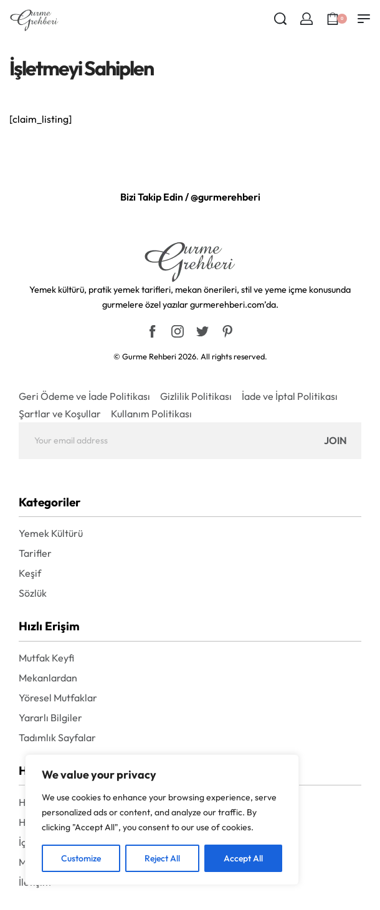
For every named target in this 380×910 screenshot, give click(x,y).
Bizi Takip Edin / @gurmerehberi (190, 197)
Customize (81, 858)
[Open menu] (364, 19)
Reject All (162, 858)
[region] (162, 819)
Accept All (243, 858)
